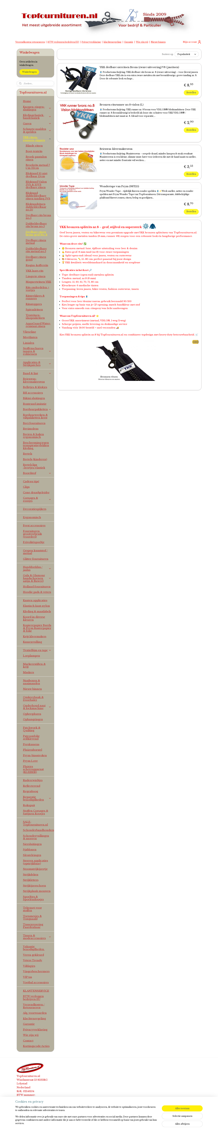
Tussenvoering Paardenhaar (33, 926)
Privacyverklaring (91, 42)
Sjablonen (29, 849)
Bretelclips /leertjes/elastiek (34, 466)
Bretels (27, 453)
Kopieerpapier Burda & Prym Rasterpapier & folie (37, 628)
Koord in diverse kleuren (34, 618)
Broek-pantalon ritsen (36, 158)
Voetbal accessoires (36, 982)
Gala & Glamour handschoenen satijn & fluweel (37, 578)
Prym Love (30, 760)
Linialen (28, 342)
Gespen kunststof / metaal (35, 552)
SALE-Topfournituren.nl (35, 823)
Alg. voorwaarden (35, 1012)
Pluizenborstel (32, 749)
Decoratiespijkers (34, 509)
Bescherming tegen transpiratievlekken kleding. (36, 445)
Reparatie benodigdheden (37, 798)
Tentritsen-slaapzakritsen (35, 316)
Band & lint (37, 373)
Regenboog (30, 791)
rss (105, 1123)
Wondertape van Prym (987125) (119, 186)
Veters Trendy (32, 960)
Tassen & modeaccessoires (37, 937)
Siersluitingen (32, 844)
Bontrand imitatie (34, 403)
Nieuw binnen (158, 42)
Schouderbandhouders (38, 830)
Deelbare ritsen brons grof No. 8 (36, 233)
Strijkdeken (30, 874)
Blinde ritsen (34, 145)
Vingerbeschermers (36, 971)
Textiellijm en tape (37, 650)
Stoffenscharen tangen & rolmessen (37, 351)
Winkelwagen (29, 72)
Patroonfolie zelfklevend (31, 737)
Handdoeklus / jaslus (37, 568)
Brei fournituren (34, 423)
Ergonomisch (32, 517)
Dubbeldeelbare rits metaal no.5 (36, 250)
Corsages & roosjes (37, 499)
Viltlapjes (29, 965)
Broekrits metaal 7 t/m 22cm (38, 166)
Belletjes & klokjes (35, 387)
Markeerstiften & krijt (34, 665)
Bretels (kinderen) (35, 459)
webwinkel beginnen (119, 1123)
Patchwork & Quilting (31, 729)
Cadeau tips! (31, 481)
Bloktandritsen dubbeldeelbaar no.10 (36, 206)
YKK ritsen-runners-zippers (37, 139)
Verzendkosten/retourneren (30, 42)
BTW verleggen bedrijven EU (63, 42)
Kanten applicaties (35, 600)
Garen (37, 123)
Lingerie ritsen (35, 276)
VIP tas (27, 977)
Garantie (128, 42)
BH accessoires (33, 392)
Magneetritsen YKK (38, 281)
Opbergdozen (32, 713)
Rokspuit (29, 805)
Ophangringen (33, 719)
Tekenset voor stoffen (32, 909)
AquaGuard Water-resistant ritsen (38, 325)
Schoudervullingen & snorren (36, 837)
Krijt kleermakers (34, 636)
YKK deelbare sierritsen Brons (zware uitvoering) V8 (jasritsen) (139, 67)
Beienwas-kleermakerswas (115, 149)
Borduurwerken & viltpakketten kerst (35, 416)
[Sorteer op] (186, 54)
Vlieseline (29, 331)
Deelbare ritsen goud (36, 258)
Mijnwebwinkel (150, 1123)
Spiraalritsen (34, 309)
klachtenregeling (112, 42)
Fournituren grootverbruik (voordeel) (32, 533)
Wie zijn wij (142, 42)
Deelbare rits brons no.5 (38, 217)
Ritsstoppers (34, 304)
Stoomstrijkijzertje (35, 868)
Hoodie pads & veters (37, 592)
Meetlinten (30, 337)
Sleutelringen (32, 855)
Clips (26, 486)
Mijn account (192, 42)
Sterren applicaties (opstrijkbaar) (35, 862)
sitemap (99, 1123)
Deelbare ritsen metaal (36, 242)
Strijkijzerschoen (34, 885)
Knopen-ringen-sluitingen (37, 108)
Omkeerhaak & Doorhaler (33, 699)
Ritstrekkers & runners (35, 297)
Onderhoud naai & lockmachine (37, 707)
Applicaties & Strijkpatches (37, 364)
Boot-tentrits (34, 151)
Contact (28, 1040)
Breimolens (30, 428)
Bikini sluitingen (34, 398)
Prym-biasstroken (35, 755)
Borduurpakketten (37, 409)
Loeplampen (31, 655)
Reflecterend (31, 785)
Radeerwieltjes (33, 780)
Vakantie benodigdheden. (34, 948)
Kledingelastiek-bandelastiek (37, 117)
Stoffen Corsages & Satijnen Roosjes (35, 812)
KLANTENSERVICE (36, 990)
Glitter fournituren (35, 558)
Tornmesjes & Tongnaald (32, 917)
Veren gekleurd (33, 954)
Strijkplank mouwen (37, 891)
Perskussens (31, 744)
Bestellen (191, 92)
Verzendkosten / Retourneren (34, 1006)
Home (27, 101)
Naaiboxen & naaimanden (31, 682)
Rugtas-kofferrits (37, 265)
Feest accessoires (34, 525)
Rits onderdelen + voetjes (37, 289)
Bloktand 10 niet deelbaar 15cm (36, 175)
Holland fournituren (37, 586)
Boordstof (37, 473)
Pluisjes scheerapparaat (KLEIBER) (33, 769)
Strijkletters (30, 880)
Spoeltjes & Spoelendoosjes (33, 898)
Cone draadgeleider (36, 492)
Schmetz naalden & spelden (37, 130)
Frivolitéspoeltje (33, 542)
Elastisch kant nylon (36, 605)
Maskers (28, 672)
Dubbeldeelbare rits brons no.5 (36, 225)
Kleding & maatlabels (37, 611)
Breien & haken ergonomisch (33, 436)
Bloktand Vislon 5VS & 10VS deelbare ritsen (36, 184)
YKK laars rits (34, 270)
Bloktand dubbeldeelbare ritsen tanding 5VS (38, 195)
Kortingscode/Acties (36, 1046)
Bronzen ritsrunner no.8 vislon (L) (121, 104)
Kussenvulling (32, 641)
